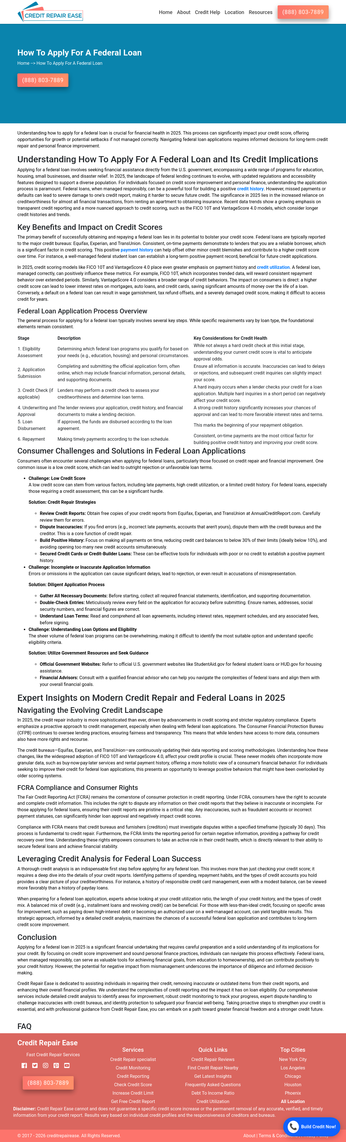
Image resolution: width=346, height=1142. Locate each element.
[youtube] (65, 1066)
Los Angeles (293, 1068)
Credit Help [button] (207, 12)
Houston (292, 1084)
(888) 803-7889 (303, 12)
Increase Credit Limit (133, 1093)
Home (165, 12)
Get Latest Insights (213, 1076)
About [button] (183, 12)
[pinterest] (54, 1066)
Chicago (293, 1076)
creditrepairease (63, 1135)
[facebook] (22, 1066)
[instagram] (43, 1066)
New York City (293, 1059)
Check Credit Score (133, 1084)
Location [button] (234, 12)
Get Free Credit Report (133, 1101)
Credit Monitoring (133, 1068)
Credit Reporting (133, 1076)
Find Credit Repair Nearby (213, 1068)
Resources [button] (261, 12)
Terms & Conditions (278, 1135)
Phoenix (293, 1093)
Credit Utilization (213, 1101)
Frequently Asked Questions (213, 1084)
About (249, 1135)
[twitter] (33, 1066)
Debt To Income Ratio (213, 1093)
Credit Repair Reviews (212, 1059)
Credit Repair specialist (133, 1059)
